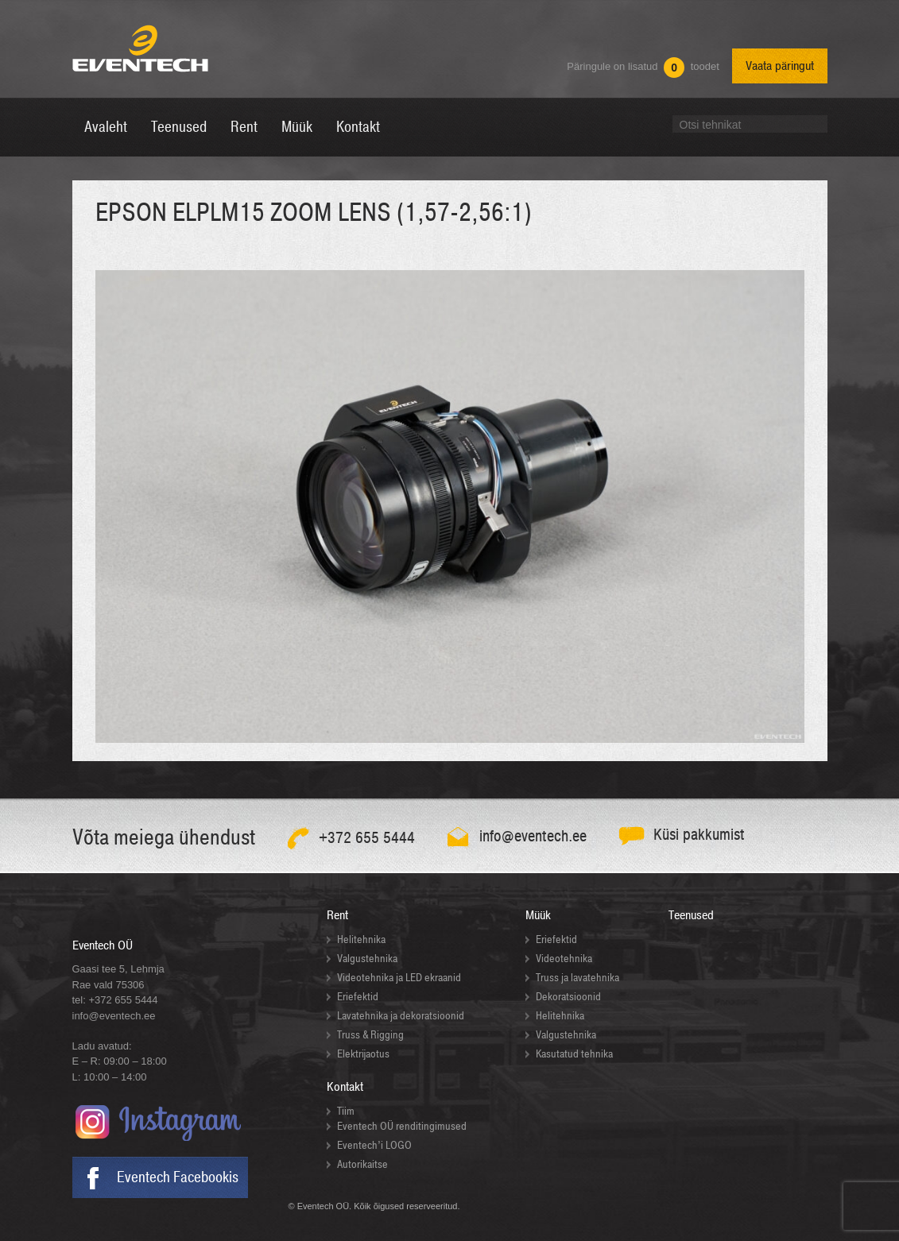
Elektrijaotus (363, 1053)
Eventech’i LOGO (374, 1145)
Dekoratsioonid (568, 996)
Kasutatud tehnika (574, 1053)
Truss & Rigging (370, 1034)
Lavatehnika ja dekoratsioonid (400, 1015)
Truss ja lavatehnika (577, 977)
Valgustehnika (367, 958)
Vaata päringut (780, 66)
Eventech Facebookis (177, 1177)
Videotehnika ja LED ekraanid (399, 977)
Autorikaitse (362, 1164)
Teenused (691, 915)
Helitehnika (361, 939)
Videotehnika (564, 958)
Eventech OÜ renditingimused (402, 1126)
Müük (538, 915)
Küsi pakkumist (699, 834)
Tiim (346, 1111)
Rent (337, 915)
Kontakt (345, 1087)
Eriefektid (357, 996)
